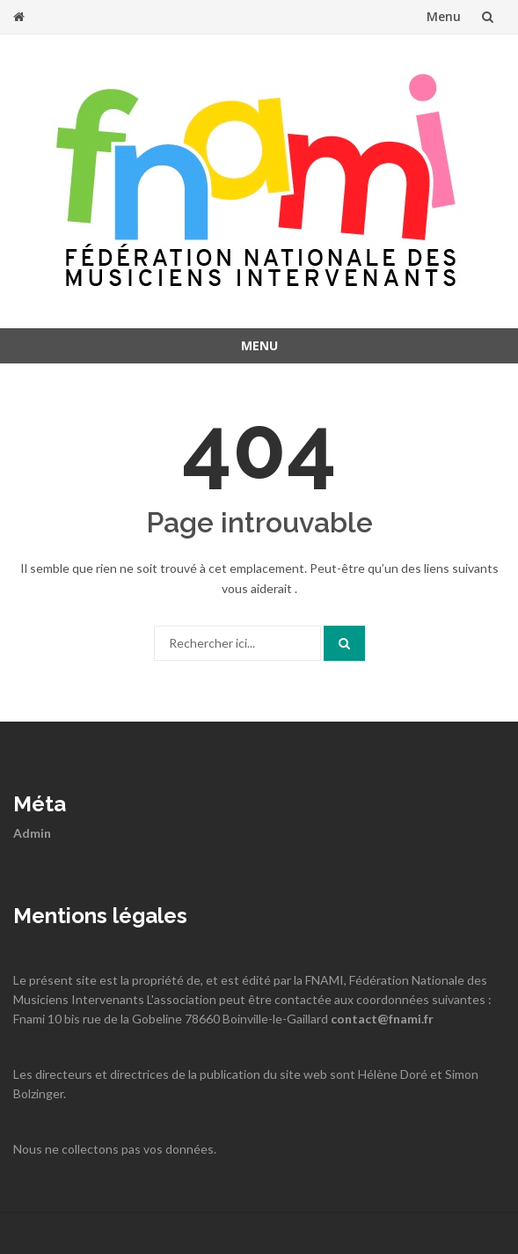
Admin (32, 832)
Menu (444, 16)
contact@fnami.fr (382, 1018)
